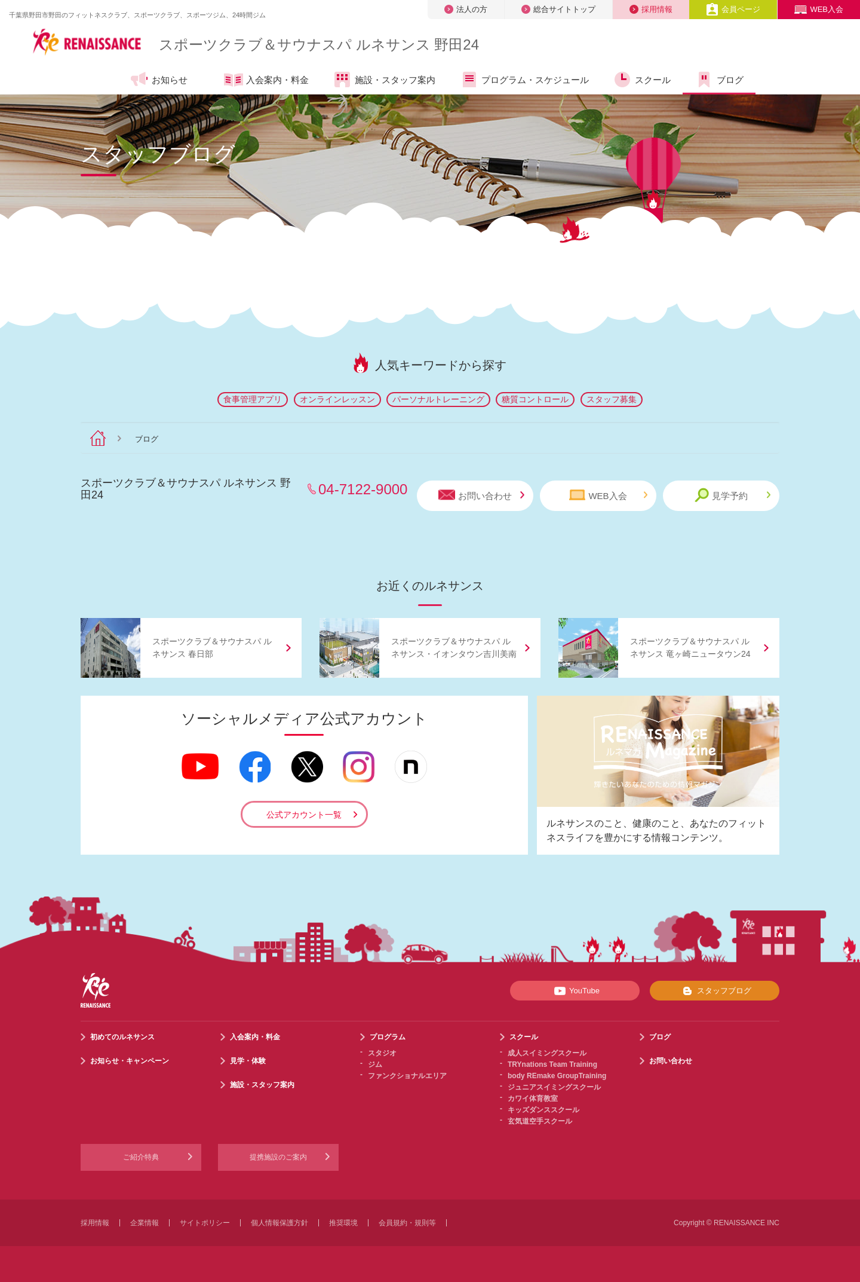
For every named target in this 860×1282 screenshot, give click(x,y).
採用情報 (650, 9)
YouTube (575, 990)
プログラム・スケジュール (524, 79)
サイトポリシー (205, 1223)
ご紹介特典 (141, 1157)
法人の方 (465, 9)
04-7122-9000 (362, 489)
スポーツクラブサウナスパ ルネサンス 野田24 (319, 44)
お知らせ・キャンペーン (129, 1061)
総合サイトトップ (558, 9)
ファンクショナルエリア (407, 1076)
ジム (375, 1064)
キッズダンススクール (543, 1110)
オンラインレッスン (337, 399)
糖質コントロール (535, 399)
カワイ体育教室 (533, 1098)
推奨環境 (343, 1223)
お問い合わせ (481, 495)
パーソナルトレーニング (438, 399)
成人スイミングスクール (547, 1053)
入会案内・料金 (266, 80)
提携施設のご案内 (278, 1157)
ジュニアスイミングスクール (554, 1087)
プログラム (388, 1037)
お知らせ (159, 79)
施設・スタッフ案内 (384, 79)
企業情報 (144, 1223)
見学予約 (732, 495)
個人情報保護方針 (279, 1223)
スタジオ (382, 1053)
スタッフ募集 (611, 399)
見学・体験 (248, 1061)
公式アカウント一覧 (304, 814)
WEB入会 (818, 9)
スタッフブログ (714, 990)
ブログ (719, 79)
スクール (642, 79)
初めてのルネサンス (122, 1037)
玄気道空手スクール (540, 1121)
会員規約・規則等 (407, 1223)
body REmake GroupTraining (557, 1076)
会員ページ (733, 9)
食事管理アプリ (252, 399)
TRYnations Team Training (552, 1064)
